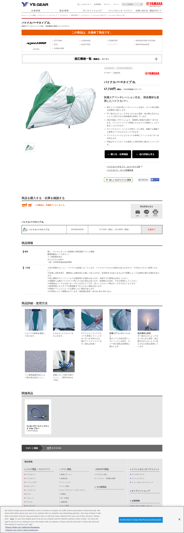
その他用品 (101, 487)
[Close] (179, 520)
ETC (56, 44)
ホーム (24, 15)
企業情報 (136, 501)
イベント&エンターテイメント (145, 469)
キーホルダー (31, 506)
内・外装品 (65, 498)
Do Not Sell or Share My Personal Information (140, 520)
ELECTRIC (86, 44)
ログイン (107, 4)
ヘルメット (30, 498)
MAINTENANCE (143, 44)
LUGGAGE (86, 40)
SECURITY (74, 15)
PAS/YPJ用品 (102, 469)
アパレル (29, 502)
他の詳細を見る (146, 154)
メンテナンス (31, 490)
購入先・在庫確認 (119, 154)
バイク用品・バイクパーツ (37, 15)
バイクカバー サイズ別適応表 (120, 170)
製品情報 (28, 462)
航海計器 (64, 478)
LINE (146, 216)
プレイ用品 (65, 486)
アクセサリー (64, 15)
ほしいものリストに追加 (120, 180)
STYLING (58, 40)
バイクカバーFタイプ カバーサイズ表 (123, 167)
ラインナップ (52, 15)
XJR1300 (36, 45)
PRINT (155, 216)
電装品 (63, 494)
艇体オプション (66, 474)
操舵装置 (64, 502)
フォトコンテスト (138, 478)
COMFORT (113, 40)
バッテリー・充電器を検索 (105, 478)
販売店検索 (56, 448)
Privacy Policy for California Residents (22, 528)
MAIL (138, 216)
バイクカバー (85, 15)
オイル (28, 494)
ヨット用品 (65, 506)
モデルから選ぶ (101, 474)
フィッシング (66, 482)
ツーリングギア (31, 482)
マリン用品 (66, 469)
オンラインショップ (141, 491)
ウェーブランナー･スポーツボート (73, 490)
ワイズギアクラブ (138, 474)
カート (116, 4)
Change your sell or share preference (21, 530)
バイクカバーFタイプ (99, 15)
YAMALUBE (59, 48)
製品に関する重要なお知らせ (142, 506)
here (12, 519)
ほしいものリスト (84, 4)
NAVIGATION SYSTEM (145, 40)
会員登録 (97, 4)
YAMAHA (116, 73)
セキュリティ (31, 486)
